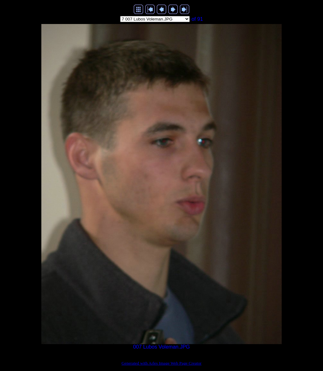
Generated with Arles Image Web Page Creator (161, 363)
